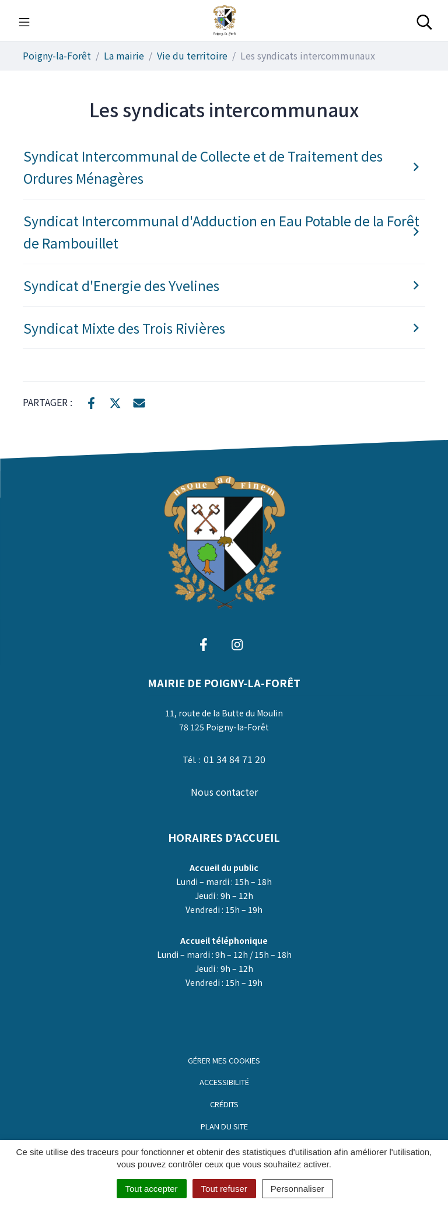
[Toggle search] (424, 20)
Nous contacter (224, 792)
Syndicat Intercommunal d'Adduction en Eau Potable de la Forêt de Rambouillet (223, 232)
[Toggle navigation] (24, 20)
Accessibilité (224, 1081)
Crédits (224, 1104)
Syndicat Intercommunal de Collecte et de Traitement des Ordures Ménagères (223, 167)
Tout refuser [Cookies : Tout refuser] (224, 1189)
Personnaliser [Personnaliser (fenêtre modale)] (297, 1189)
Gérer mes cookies (224, 1060)
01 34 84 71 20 (234, 759)
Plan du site (224, 1126)
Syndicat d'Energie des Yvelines (223, 285)
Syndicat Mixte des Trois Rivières (223, 328)
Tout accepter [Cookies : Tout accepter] (151, 1189)
